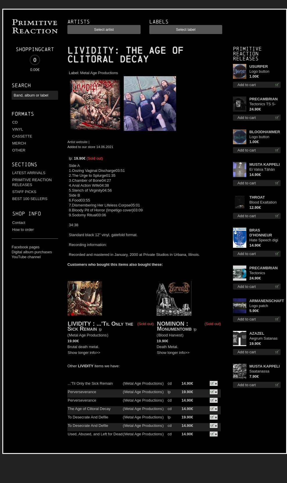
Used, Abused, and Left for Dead (95, 434)
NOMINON (170, 323)
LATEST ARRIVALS (28, 173)
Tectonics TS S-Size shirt (262, 104)
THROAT (257, 197)
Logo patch (258, 306)
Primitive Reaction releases (247, 54)
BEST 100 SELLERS (29, 199)
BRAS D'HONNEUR (260, 232)
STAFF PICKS (24, 192)
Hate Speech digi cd (263, 240)
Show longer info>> (84, 352)
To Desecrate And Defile (88, 417)
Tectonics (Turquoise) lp (260, 273)
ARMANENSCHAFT (265, 301)
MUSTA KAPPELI (264, 164)
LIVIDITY (90, 50)
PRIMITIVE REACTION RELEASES (32, 182)
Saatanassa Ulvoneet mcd (260, 371)
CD (15, 122)
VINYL (17, 129)
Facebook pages (26, 247)
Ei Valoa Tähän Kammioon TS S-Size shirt (263, 169)
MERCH (19, 143)
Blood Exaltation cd (263, 202)
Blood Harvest (170, 335)
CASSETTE (22, 136)
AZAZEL (256, 333)
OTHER (19, 150)
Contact (18, 222)
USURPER (258, 66)
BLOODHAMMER (264, 132)
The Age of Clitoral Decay (89, 409)
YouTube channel (26, 257)
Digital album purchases (32, 252)
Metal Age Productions (99, 73)
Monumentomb (175, 328)
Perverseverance (82, 392)
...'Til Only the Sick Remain (100, 326)
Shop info (26, 214)
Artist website (77, 142)
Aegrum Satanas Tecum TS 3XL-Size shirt (263, 338)
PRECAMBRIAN (263, 99)
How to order (23, 229)
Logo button (259, 71)
